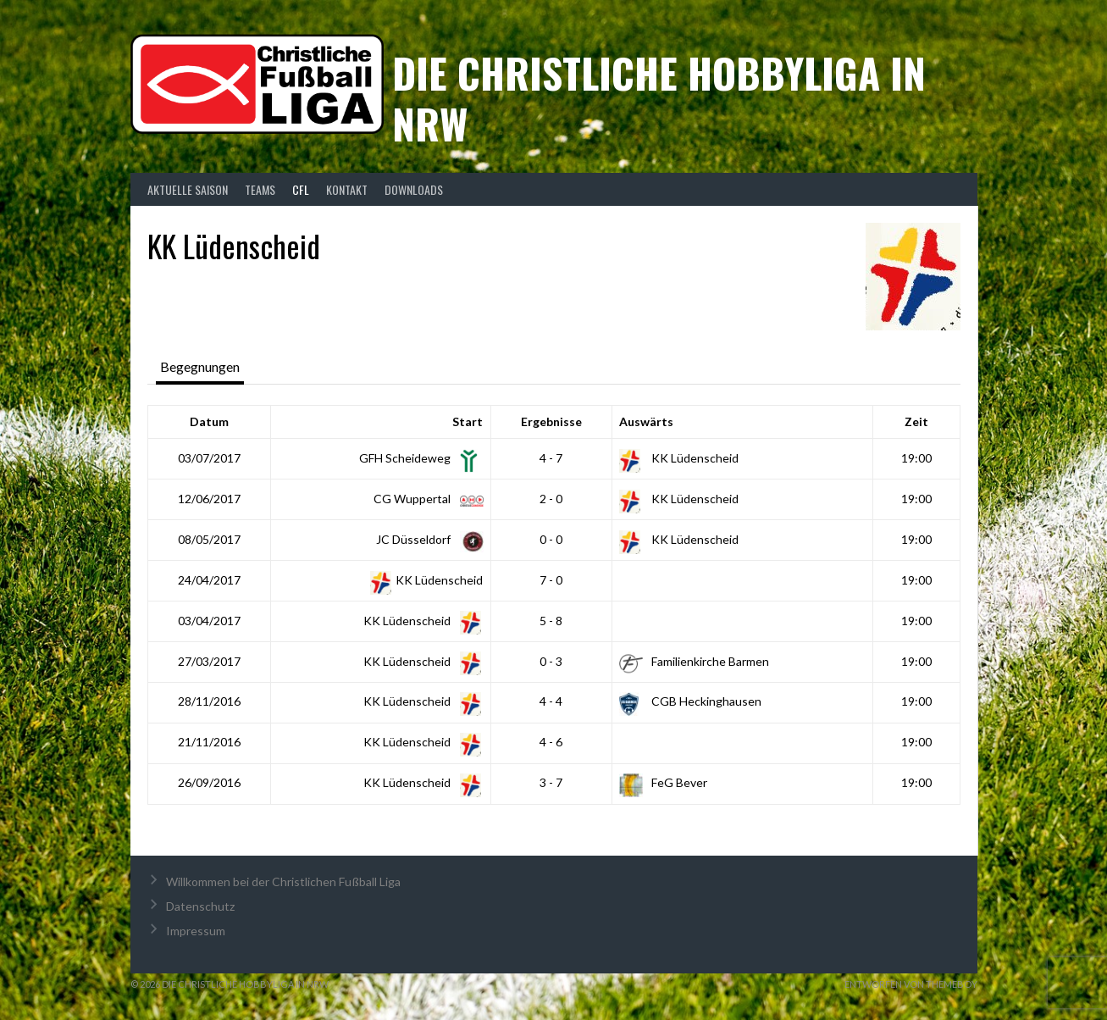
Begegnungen (200, 366)
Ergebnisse (551, 421)
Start (467, 421)
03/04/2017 (209, 620)
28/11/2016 (209, 701)
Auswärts (646, 421)
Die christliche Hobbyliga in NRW (659, 97)
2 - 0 (551, 498)
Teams (260, 189)
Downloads (414, 189)
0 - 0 (551, 539)
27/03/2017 (209, 661)
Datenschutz (200, 906)
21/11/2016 (209, 742)
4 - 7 (551, 458)
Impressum (195, 930)
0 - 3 (551, 661)
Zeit (916, 421)
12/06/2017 (209, 498)
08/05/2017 (209, 539)
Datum (209, 421)
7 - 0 (551, 580)
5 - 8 (551, 620)
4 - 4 (551, 701)
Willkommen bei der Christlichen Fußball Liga (283, 881)
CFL (300, 189)
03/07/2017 (209, 458)
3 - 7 (551, 782)
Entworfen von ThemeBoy (910, 984)
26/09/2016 (209, 782)
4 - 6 (551, 742)
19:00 (916, 458)
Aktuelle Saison (187, 189)
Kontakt (347, 189)
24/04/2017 (209, 580)
